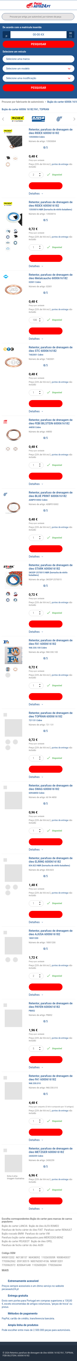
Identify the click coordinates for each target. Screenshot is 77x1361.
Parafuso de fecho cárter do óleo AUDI (22, 1245)
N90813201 (56, 1261)
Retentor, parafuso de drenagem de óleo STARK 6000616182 (52, 570)
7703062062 (9, 1261)
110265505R (48, 1257)
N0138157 (21, 1257)
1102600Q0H (39, 1265)
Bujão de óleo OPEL (41, 1241)
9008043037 (64, 1257)
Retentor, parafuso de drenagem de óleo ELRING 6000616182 (52, 861)
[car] (38, 78)
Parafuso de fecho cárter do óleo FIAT (22, 1229)
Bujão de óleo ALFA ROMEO (44, 1226)
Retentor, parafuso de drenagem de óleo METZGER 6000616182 (52, 1152)
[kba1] (38, 34)
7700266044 (55, 1265)
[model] (38, 68)
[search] (38, 16)
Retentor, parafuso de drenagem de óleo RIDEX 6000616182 (52, 133)
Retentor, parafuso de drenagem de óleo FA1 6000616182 (52, 644)
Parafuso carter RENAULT (58, 1229)
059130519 (23, 1261)
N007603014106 (40, 1261)
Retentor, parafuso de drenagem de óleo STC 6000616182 (52, 351)
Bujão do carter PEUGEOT (16, 1241)
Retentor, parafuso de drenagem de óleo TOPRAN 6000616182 (52, 716)
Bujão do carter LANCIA (14, 1226)
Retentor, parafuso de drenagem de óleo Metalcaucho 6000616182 (52, 278)
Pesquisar (38, 44)
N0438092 (34, 1257)
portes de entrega (60, 164)
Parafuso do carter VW (37, 1233)
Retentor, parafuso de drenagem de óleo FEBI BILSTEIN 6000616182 (52, 423)
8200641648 (24, 1265)
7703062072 (9, 1265)
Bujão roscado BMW (13, 1233)
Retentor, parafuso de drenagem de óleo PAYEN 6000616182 (52, 1007)
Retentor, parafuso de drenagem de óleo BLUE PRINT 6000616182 (52, 496)
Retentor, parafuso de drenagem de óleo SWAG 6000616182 (52, 789)
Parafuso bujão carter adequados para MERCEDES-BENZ (32, 1237)
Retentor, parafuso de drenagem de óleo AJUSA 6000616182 (52, 934)
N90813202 (8, 1257)
